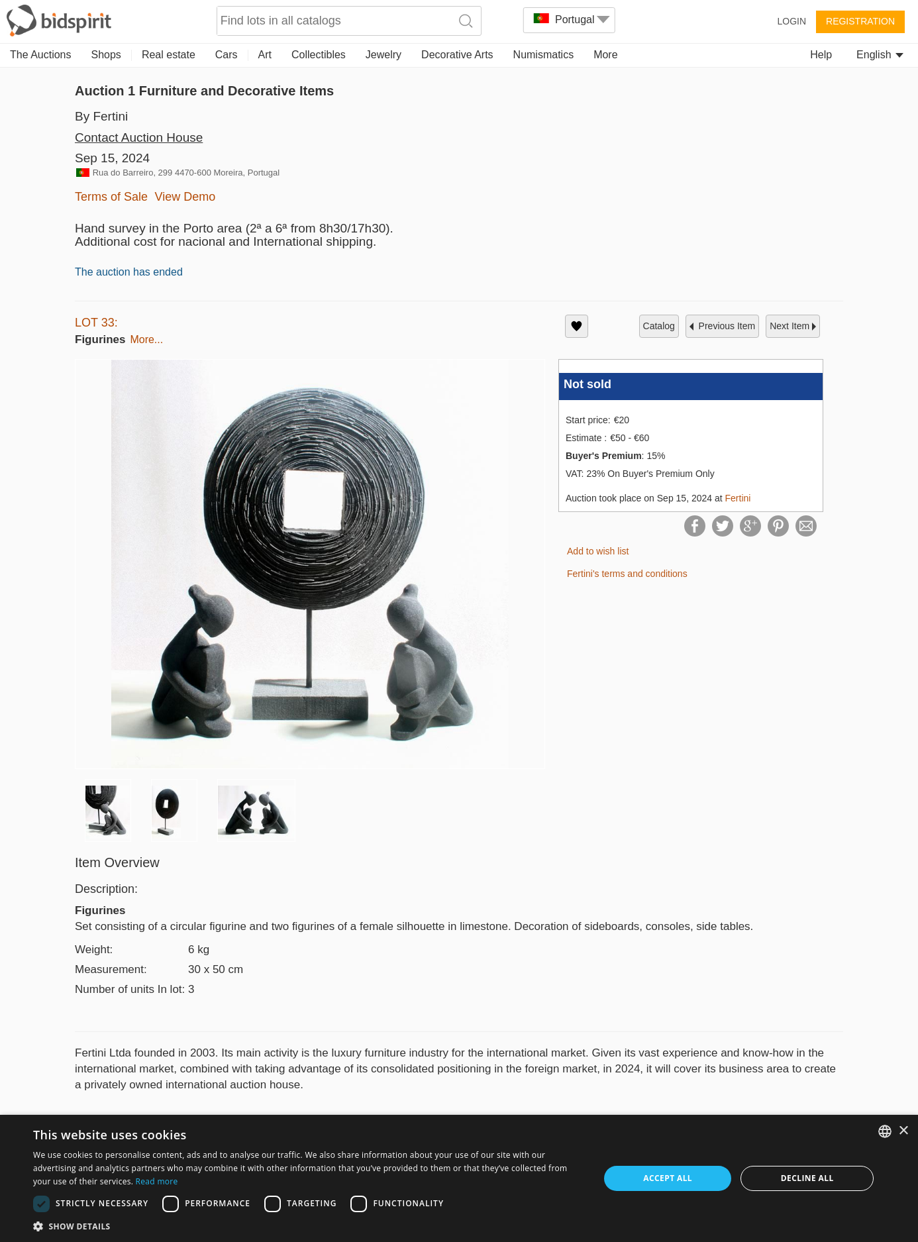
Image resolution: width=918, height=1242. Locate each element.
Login (791, 21)
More (605, 54)
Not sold (587, 384)
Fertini (738, 498)
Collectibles (318, 54)
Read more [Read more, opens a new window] (157, 1181)
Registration (860, 21)
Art (265, 54)
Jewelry (383, 54)
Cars (226, 54)
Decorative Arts (457, 54)
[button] (307, 1225)
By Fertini (101, 116)
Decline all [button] (807, 1178)
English (879, 54)
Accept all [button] (667, 1178)
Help (821, 54)
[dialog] (459, 1178)
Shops (106, 54)
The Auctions (41, 54)
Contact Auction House (139, 137)
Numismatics (543, 54)
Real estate (168, 54)
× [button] (903, 1131)
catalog (659, 326)
